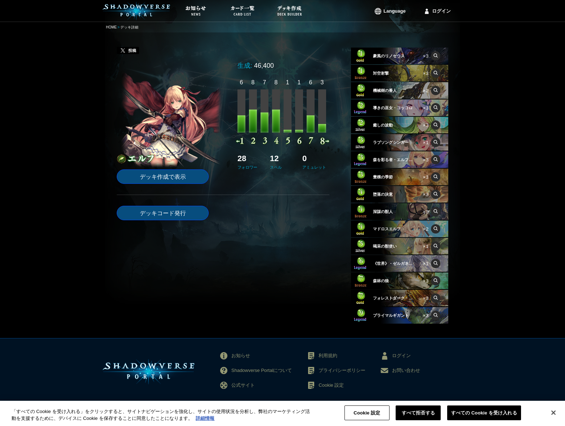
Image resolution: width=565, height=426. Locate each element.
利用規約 (328, 355)
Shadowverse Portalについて (261, 370)
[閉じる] (553, 416)
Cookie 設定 (331, 385)
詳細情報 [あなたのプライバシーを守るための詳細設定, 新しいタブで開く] (205, 422)
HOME (111, 27)
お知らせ (240, 355)
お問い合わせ (406, 370)
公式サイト (243, 385)
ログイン (441, 11)
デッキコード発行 (163, 213)
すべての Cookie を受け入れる (484, 416)
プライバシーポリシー (342, 370)
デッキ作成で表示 (163, 177)
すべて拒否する (418, 416)
